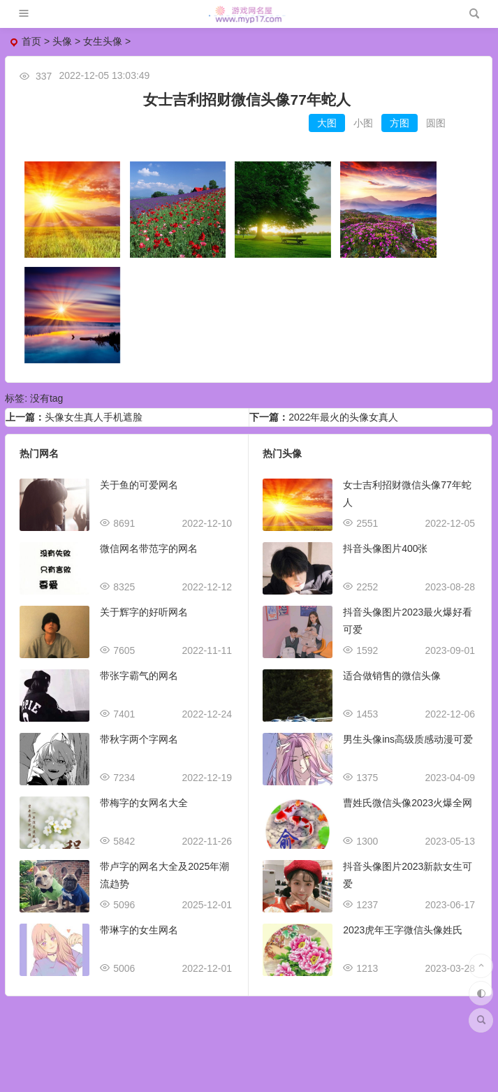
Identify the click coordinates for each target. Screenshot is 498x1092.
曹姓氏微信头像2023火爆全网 (407, 802)
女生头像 (102, 41)
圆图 (436, 123)
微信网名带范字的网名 (149, 548)
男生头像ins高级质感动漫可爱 (408, 739)
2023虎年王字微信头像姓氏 (402, 930)
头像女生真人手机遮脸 (93, 417)
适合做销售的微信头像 (392, 675)
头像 (62, 41)
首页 (31, 41)
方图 (399, 123)
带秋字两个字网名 (139, 739)
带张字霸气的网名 (139, 675)
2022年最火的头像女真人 (343, 417)
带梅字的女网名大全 (144, 802)
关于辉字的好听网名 (144, 612)
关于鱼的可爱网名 (139, 484)
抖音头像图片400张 (385, 548)
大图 (327, 123)
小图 (363, 123)
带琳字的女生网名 (139, 930)
